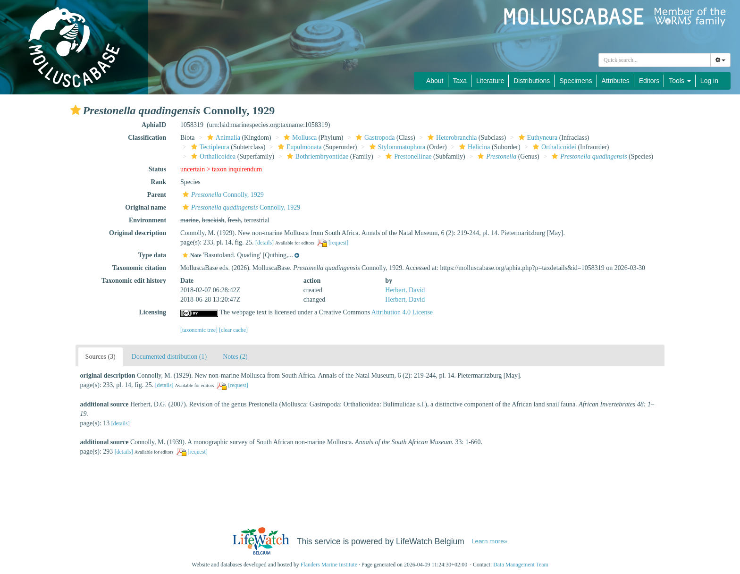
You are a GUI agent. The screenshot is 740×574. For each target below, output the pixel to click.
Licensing (152, 312)
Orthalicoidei (553, 147)
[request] (338, 242)
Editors (649, 80)
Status (157, 169)
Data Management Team (520, 564)
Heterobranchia (451, 137)
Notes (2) (235, 356)
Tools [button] (680, 80)
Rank (158, 182)
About (435, 80)
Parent (156, 194)
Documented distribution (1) (169, 356)
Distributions (531, 80)
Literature (490, 80)
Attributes (616, 80)
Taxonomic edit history (133, 280)
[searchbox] (654, 60)
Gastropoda (374, 137)
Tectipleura (209, 147)
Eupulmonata (299, 147)
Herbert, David (405, 290)
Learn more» (489, 541)
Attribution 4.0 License (402, 312)
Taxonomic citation (139, 267)
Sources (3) (100, 356)
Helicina (473, 147)
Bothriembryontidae (317, 156)
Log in (709, 80)
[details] (264, 242)
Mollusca (299, 137)
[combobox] (654, 60)
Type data (152, 255)
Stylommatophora (396, 147)
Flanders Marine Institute (329, 564)
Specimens (575, 80)
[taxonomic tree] (199, 330)
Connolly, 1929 (222, 194)
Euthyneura (537, 137)
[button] (75, 110)
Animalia (222, 137)
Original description (137, 232)
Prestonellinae (407, 156)
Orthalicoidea (212, 156)
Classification (147, 137)
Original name (145, 207)
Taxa (460, 80)
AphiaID (154, 124)
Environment (147, 220)
